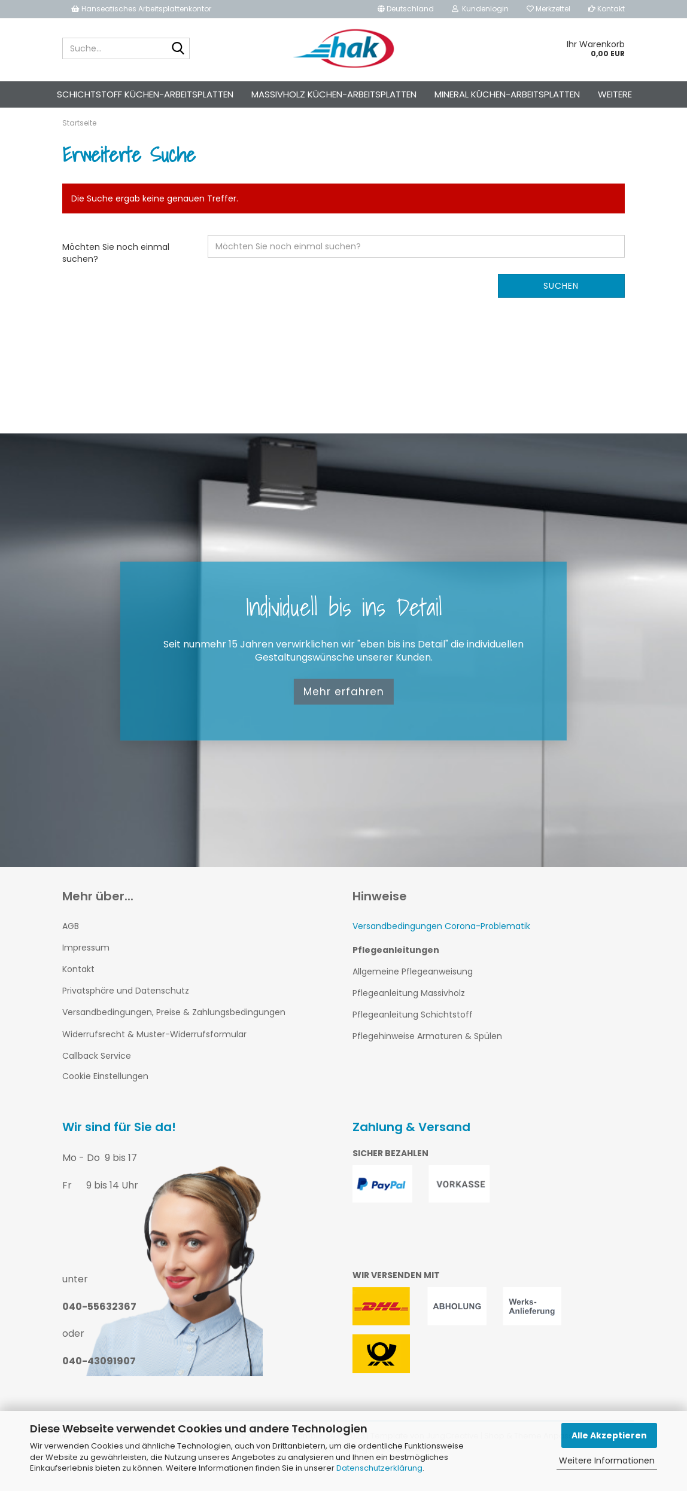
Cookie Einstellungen (105, 1097)
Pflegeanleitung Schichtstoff (412, 1036)
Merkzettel (548, 9)
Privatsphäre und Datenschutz (125, 1012)
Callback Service (96, 1077)
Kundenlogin (480, 9)
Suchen (561, 307)
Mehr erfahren (343, 712)
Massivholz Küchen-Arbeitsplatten (334, 94)
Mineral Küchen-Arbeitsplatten (507, 94)
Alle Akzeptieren (609, 1435)
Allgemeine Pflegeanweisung (412, 992)
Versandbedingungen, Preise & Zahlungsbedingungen (173, 1034)
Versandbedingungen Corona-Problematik (441, 947)
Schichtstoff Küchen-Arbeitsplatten (145, 94)
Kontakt (606, 9)
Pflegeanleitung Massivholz (408, 1014)
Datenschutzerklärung (379, 1468)
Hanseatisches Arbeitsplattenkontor (141, 9)
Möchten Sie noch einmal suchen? (115, 274)
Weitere (615, 94)
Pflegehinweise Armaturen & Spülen (427, 1058)
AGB (70, 947)
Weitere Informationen (607, 1460)
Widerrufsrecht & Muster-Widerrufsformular (154, 1055)
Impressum (86, 968)
